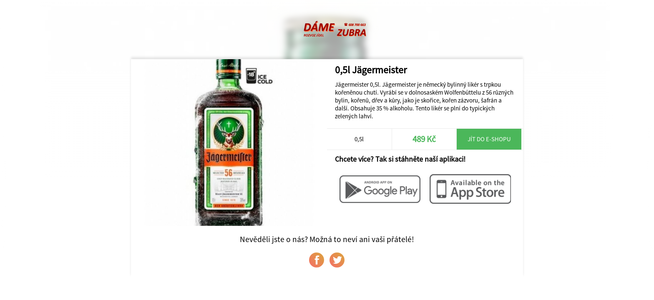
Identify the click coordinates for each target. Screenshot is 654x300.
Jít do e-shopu (489, 139)
